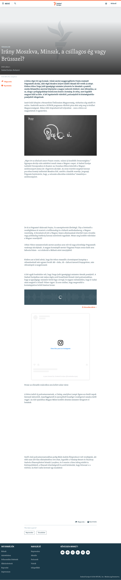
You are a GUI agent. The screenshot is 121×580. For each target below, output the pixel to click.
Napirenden (35, 551)
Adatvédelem (6, 556)
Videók (33, 564)
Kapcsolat (4, 568)
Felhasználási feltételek (9, 560)
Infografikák (35, 568)
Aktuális (34, 556)
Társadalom (5, 47)
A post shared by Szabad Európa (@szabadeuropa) (60, 376)
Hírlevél (113, 3)
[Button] (6, 82)
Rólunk (3, 551)
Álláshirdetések (7, 564)
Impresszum (5, 572)
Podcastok (34, 560)
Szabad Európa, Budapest (10, 70)
